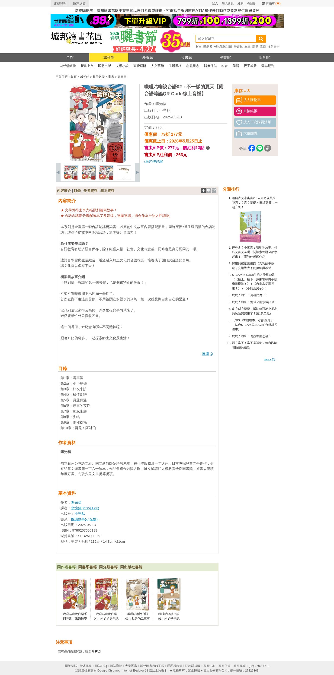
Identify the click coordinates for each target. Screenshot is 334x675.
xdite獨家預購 (223, 46)
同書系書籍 (87, 567)
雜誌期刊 (267, 66)
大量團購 (131, 666)
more (269, 359)
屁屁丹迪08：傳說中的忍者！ (251, 336)
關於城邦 (71, 666)
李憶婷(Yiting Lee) (85, 508)
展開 (207, 354)
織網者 (207, 46)
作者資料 (90, 191)
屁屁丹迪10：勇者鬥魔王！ (250, 295)
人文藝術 (157, 66)
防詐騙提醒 (192, 666)
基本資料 (107, 191)
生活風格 (175, 66)
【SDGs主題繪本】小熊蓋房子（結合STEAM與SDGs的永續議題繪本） (254, 324)
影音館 (264, 57)
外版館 (147, 57)
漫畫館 (225, 57)
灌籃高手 (273, 46)
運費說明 (60, 3)
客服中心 (209, 666)
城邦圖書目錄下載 (152, 666)
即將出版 (104, 66)
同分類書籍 (108, 567)
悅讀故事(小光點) (84, 519)
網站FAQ (101, 666)
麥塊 (255, 46)
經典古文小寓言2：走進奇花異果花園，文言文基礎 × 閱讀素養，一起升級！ (255, 202)
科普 (225, 66)
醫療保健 (210, 66)
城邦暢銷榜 (68, 66)
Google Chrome (108, 670)
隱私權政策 (174, 666)
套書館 (186, 57)
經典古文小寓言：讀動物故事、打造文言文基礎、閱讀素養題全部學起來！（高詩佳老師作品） (254, 252)
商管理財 (139, 66)
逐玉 (247, 46)
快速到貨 (79, 3)
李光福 (161, 104)
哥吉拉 (238, 46)
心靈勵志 (192, 66)
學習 (236, 66)
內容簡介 (64, 191)
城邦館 (108, 57)
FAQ (98, 651)
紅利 (241, 3)
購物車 (273, 3)
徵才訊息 (86, 666)
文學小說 (122, 66)
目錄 (77, 191)
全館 (70, 57)
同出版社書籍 (131, 567)
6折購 (251, 3)
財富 (199, 46)
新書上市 (86, 66)
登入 (215, 3)
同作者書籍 (66, 567)
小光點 (164, 110)
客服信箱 (224, 666)
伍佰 (263, 46)
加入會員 (228, 3)
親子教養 (250, 66)
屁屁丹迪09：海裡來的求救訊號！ (254, 302)
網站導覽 (116, 666)
